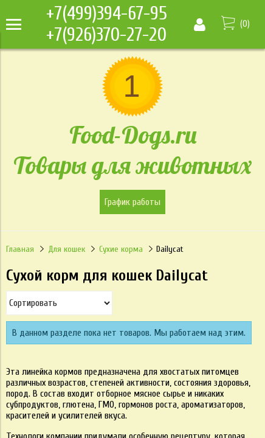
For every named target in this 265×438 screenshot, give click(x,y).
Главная (20, 249)
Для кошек (66, 249)
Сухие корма (121, 249)
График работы (132, 201)
